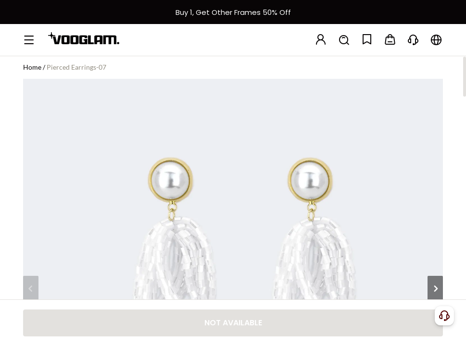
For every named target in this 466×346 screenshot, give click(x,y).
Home (32, 67)
